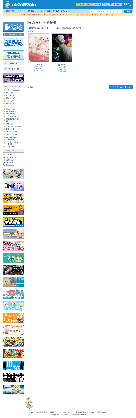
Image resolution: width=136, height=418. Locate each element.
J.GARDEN (10, 147)
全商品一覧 (11, 63)
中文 (104, 4)
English (97, 4)
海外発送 (36, 11)
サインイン (81, 4)
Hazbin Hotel (11, 109)
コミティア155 (11, 132)
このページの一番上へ (121, 87)
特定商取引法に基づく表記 (85, 412)
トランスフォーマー (13, 116)
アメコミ (9, 106)
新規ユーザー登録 (53, 11)
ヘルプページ (21, 11)
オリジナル (10, 93)
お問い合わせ (65, 11)
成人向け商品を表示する (38, 28)
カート (89, 4)
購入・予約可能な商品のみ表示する (68, 28)
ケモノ (8, 90)
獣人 (14, 90)
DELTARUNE (11, 114)
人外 (19, 90)
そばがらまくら (39, 66)
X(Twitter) (10, 163)
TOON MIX (10, 139)
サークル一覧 (12, 69)
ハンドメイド (11, 101)
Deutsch (117, 4)
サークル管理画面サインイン (13, 34)
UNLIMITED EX (12, 137)
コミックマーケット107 (13, 126)
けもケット (10, 129)
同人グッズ (10, 98)
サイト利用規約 (50, 412)
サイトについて (12, 154)
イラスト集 (10, 95)
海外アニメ (10, 104)
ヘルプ (32, 412)
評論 (7, 124)
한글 (110, 4)
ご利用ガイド (10, 11)
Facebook (10, 165)
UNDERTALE (11, 111)
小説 (12, 124)
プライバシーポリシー (66, 412)
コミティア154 (11, 134)
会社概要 (40, 412)
